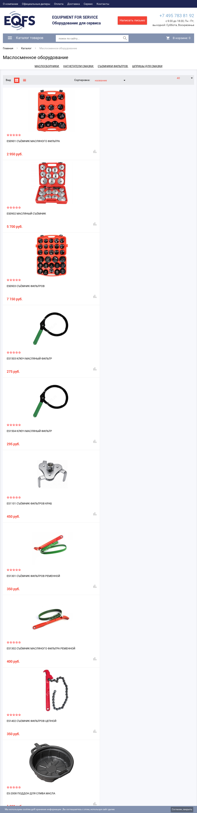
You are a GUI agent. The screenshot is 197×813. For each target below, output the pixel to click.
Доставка (73, 3)
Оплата (58, 3)
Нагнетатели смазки (78, 66)
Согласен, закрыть (182, 809)
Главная (8, 48)
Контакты (103, 3)
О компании (10, 3)
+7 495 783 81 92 (176, 16)
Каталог (26, 48)
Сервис (88, 3)
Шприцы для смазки (147, 66)
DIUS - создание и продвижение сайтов (169, 805)
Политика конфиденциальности (23, 794)
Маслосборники (47, 66)
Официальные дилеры (36, 3)
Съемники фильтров (113, 66)
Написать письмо (132, 20)
